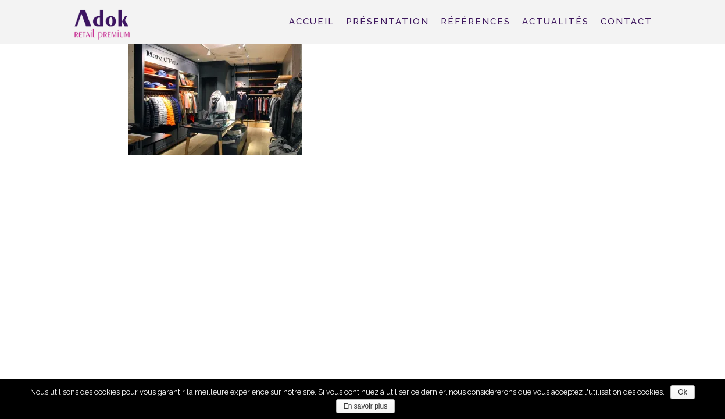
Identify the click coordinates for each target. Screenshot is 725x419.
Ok (682, 392)
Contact (626, 21)
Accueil (311, 21)
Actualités (555, 21)
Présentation (387, 21)
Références (475, 21)
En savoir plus (365, 406)
